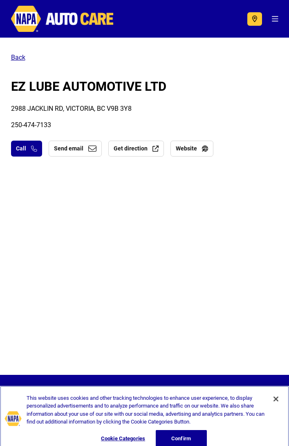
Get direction (136, 148)
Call (26, 148)
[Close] (276, 402)
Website (192, 148)
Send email (75, 148)
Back (18, 57)
